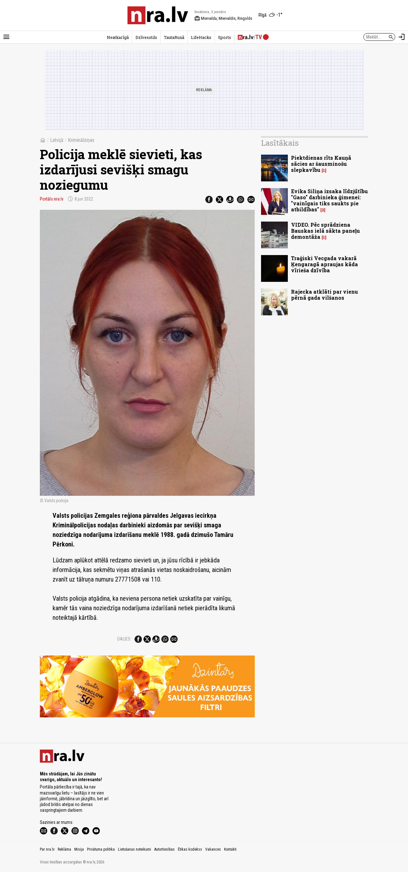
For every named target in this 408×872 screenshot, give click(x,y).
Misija (79, 849)
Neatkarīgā (118, 37)
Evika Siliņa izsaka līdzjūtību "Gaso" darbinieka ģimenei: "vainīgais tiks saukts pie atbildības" (329, 200)
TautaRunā (174, 37)
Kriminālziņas (81, 140)
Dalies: (124, 638)
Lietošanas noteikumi (134, 849)
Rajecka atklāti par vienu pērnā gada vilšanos (324, 294)
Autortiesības (164, 849)
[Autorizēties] (401, 37)
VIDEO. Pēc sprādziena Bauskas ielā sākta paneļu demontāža (325, 230)
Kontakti (230, 849)
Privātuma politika (101, 849)
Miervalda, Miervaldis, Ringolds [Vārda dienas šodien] (223, 18)
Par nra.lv (47, 849)
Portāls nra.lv (51, 199)
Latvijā (56, 140)
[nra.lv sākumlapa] (157, 15)
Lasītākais (280, 143)
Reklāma (64, 849)
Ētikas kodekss (190, 849)
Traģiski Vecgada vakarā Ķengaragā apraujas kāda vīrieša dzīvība (324, 264)
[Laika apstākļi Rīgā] (270, 15)
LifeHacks (201, 37)
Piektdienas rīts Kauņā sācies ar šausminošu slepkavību (321, 163)
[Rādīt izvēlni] (6, 37)
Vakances (213, 849)
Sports (224, 37)
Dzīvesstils (146, 37)
